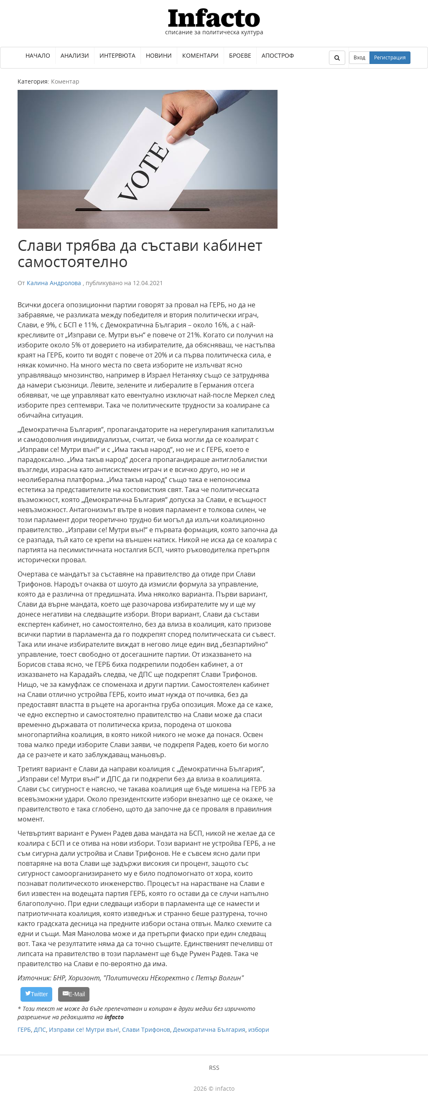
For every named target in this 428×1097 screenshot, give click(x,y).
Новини (159, 55)
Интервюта (117, 55)
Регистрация (390, 57)
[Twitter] (36, 994)
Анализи (75, 55)
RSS (214, 1067)
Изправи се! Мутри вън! (84, 1029)
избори (258, 1029)
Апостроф (278, 55)
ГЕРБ (24, 1029)
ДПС (40, 1029)
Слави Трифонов (146, 1029)
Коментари (200, 55)
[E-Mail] (73, 994)
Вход (359, 57)
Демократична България (209, 1029)
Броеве (240, 55)
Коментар (65, 81)
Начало (37, 55)
